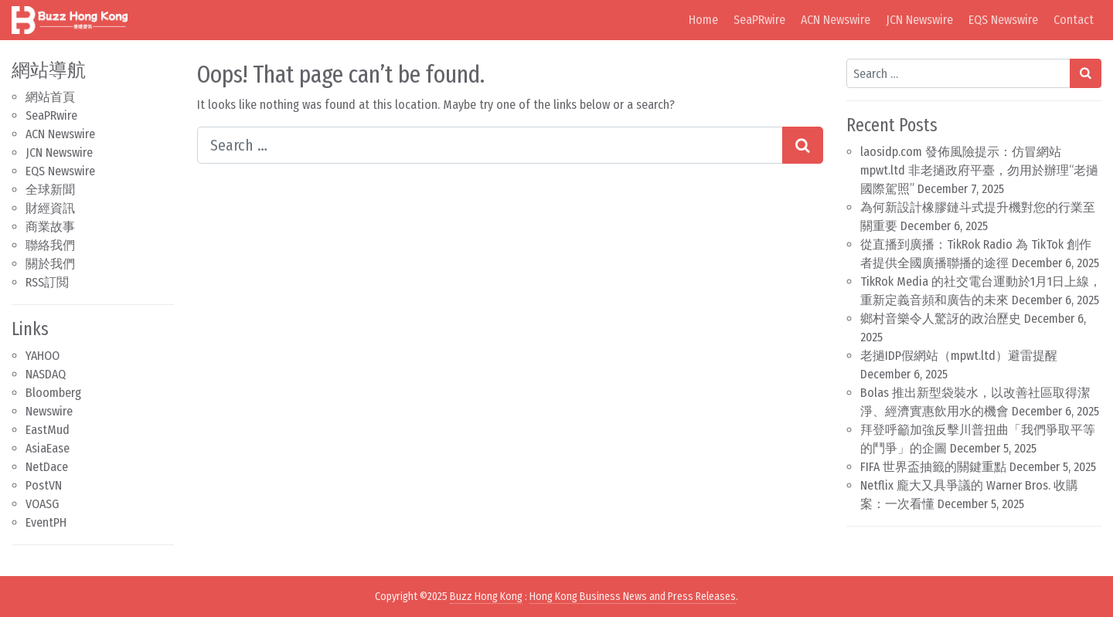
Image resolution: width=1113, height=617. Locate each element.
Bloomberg (53, 392)
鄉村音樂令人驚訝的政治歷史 (940, 318)
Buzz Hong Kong (486, 596)
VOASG (42, 504)
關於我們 (50, 263)
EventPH (46, 522)
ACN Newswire (835, 19)
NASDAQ (46, 374)
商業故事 (50, 226)
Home (703, 19)
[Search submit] (802, 145)
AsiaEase (48, 448)
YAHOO (43, 355)
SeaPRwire (759, 19)
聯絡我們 (50, 245)
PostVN (44, 485)
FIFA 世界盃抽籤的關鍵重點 (933, 466)
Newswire (49, 411)
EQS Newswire (1003, 19)
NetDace (47, 466)
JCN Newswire (919, 19)
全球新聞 (50, 189)
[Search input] (490, 145)
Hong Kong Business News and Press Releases (632, 596)
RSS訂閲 (47, 282)
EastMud (48, 429)
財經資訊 (50, 208)
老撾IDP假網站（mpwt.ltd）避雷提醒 (958, 355)
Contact (1073, 19)
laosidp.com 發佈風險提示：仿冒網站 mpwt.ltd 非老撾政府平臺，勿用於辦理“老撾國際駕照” (979, 170)
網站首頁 (50, 97)
